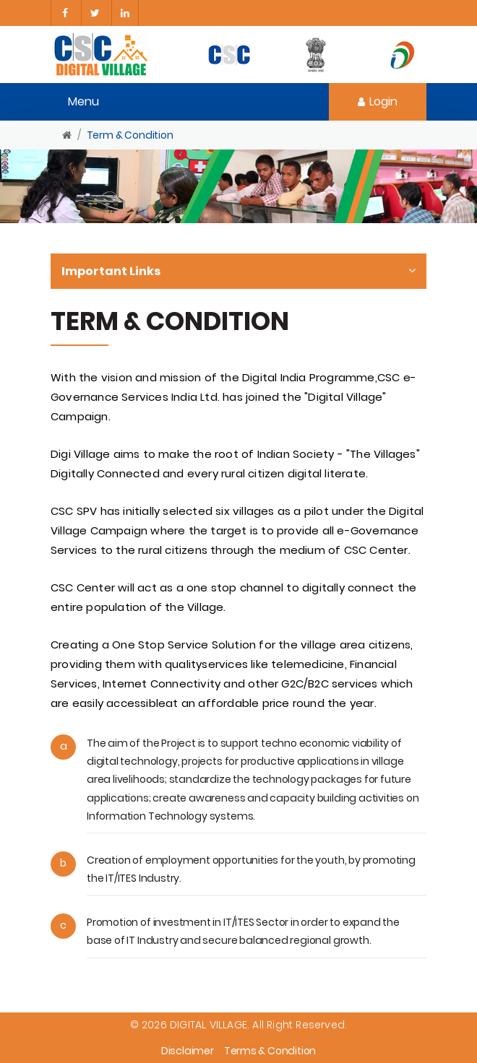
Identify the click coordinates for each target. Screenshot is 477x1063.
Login (378, 101)
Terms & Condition (270, 1051)
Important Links (238, 271)
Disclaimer (187, 1051)
